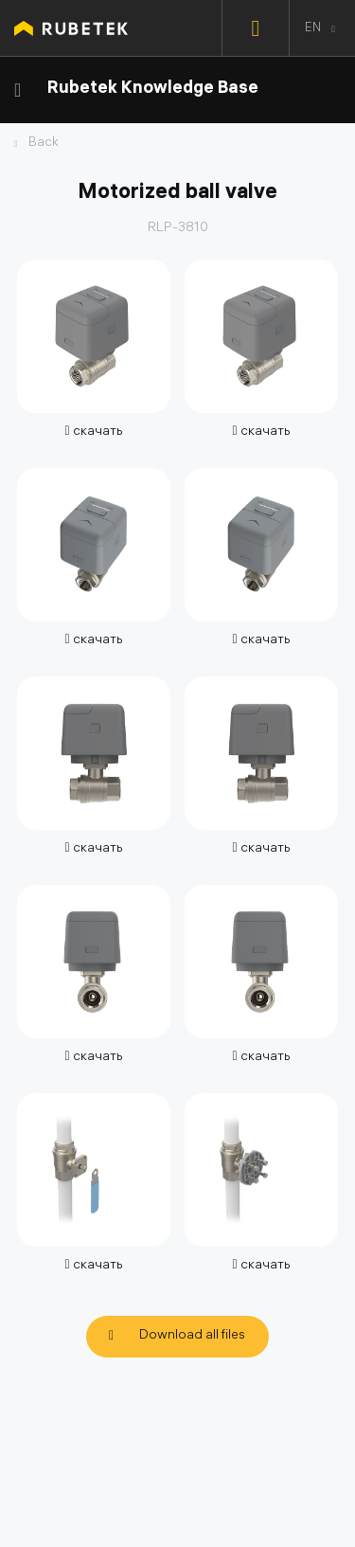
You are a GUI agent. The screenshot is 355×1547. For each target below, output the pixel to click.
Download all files (192, 1336)
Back (43, 144)
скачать (93, 432)
